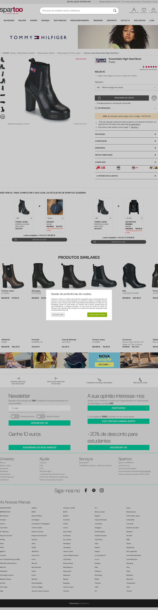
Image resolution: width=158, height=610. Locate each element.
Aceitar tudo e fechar (97, 315)
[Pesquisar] (114, 10)
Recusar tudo (58, 315)
